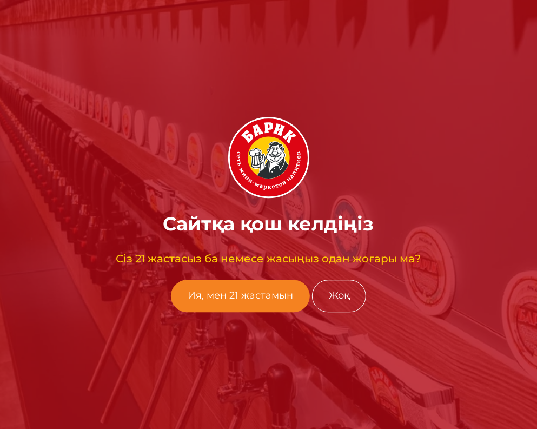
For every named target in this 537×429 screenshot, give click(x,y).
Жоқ (339, 296)
